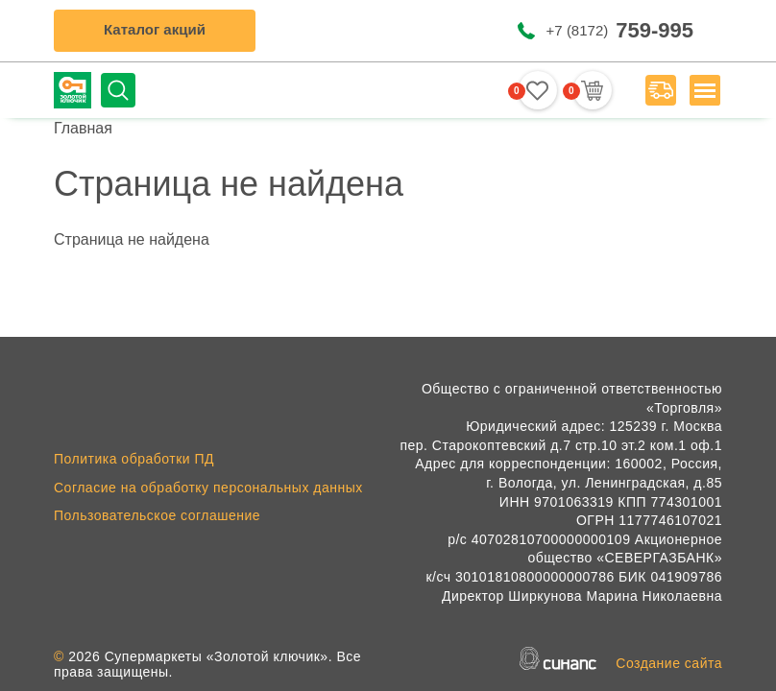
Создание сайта (669, 663)
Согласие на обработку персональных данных (208, 487)
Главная (83, 128)
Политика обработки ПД (134, 458)
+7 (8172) (619, 30)
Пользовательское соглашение (157, 515)
